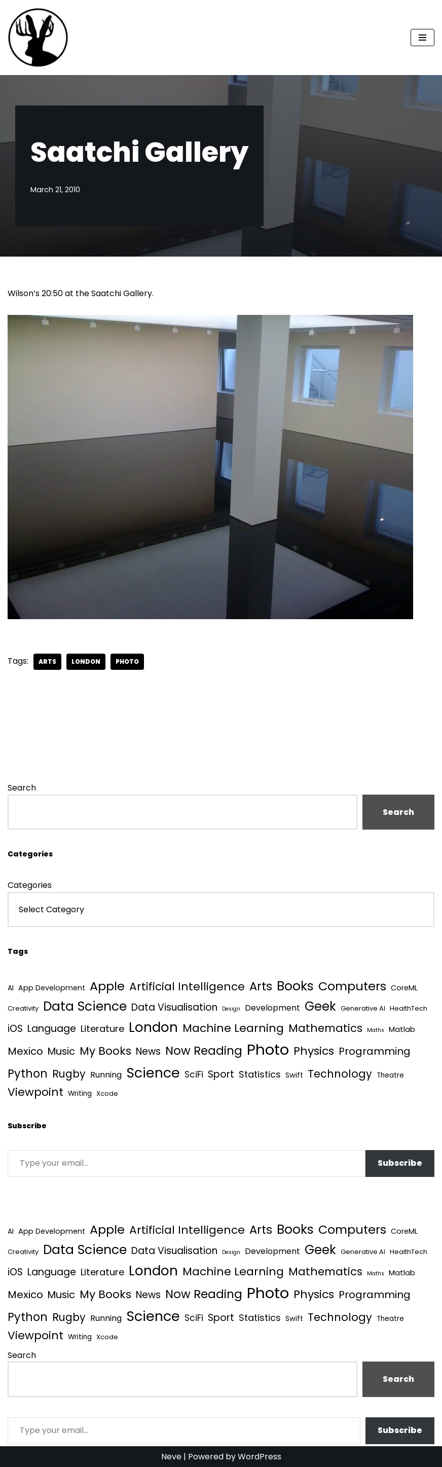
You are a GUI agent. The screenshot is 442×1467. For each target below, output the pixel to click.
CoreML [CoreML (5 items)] (404, 988)
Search (22, 788)
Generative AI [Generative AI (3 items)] (363, 1008)
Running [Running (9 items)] (106, 1075)
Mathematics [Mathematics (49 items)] (325, 1028)
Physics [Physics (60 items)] (313, 1051)
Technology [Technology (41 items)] (340, 1073)
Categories (30, 885)
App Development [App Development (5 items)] (51, 988)
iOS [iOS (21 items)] (15, 1028)
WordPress (259, 1456)
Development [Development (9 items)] (272, 1008)
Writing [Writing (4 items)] (80, 1093)
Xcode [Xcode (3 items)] (107, 1093)
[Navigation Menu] (422, 37)
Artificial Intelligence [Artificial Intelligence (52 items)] (187, 986)
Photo (127, 661)
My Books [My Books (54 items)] (105, 1051)
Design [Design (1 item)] (231, 1009)
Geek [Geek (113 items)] (320, 1006)
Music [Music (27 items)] (61, 1051)
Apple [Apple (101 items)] (107, 986)
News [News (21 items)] (148, 1051)
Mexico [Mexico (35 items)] (25, 1051)
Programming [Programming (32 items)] (375, 1051)
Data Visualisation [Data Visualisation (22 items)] (174, 1007)
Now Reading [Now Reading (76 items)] (203, 1051)
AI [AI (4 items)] (11, 988)
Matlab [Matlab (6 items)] (402, 1029)
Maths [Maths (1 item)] (375, 1030)
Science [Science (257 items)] (153, 1072)
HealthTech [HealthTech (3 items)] (408, 1008)
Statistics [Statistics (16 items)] (260, 1074)
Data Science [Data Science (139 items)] (85, 1006)
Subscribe (400, 1163)
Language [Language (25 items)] (51, 1028)
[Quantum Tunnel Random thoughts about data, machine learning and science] (38, 37)
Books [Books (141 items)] (295, 986)
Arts (47, 661)
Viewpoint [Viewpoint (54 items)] (35, 1092)
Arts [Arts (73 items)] (260, 986)
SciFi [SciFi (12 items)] (194, 1074)
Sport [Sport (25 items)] (221, 1074)
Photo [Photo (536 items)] (268, 1049)
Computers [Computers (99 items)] (352, 986)
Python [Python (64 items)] (28, 1074)
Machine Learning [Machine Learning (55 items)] (233, 1028)
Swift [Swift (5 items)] (294, 1075)
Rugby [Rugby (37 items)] (69, 1073)
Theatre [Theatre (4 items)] (390, 1075)
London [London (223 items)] (153, 1027)
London (85, 661)
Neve (171, 1456)
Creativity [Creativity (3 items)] (23, 1008)
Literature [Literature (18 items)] (102, 1028)
